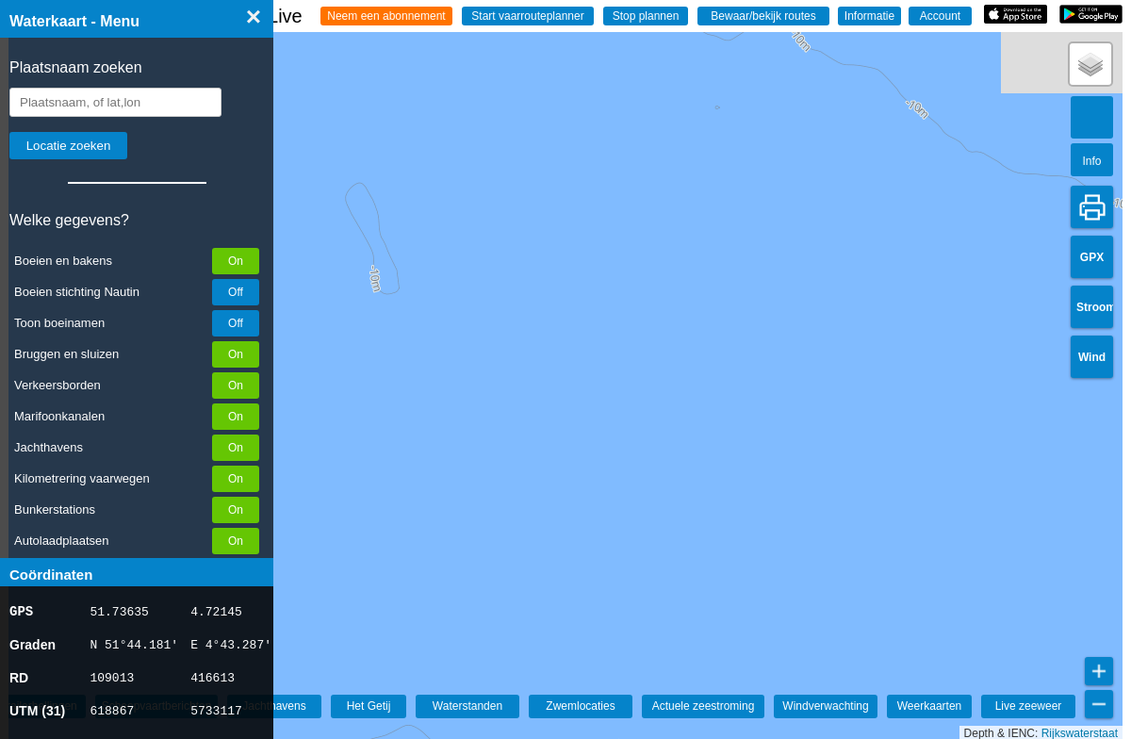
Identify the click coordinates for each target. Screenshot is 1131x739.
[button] (1090, 64)
